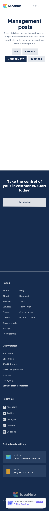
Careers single (10, 323)
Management (16, 60)
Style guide (8, 359)
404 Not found (10, 364)
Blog (21, 291)
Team (22, 301)
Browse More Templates (15, 386)
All (16, 53)
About (6, 296)
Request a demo (27, 318)
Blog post (24, 296)
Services (7, 307)
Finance (30, 53)
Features (7, 301)
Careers (6, 318)
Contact (6, 312)
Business (36, 61)
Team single (25, 307)
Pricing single (9, 334)
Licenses (7, 375)
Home (6, 291)
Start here (8, 353)
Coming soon (26, 312)
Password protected (13, 370)
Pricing (6, 329)
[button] (36, 6)
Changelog (8, 381)
